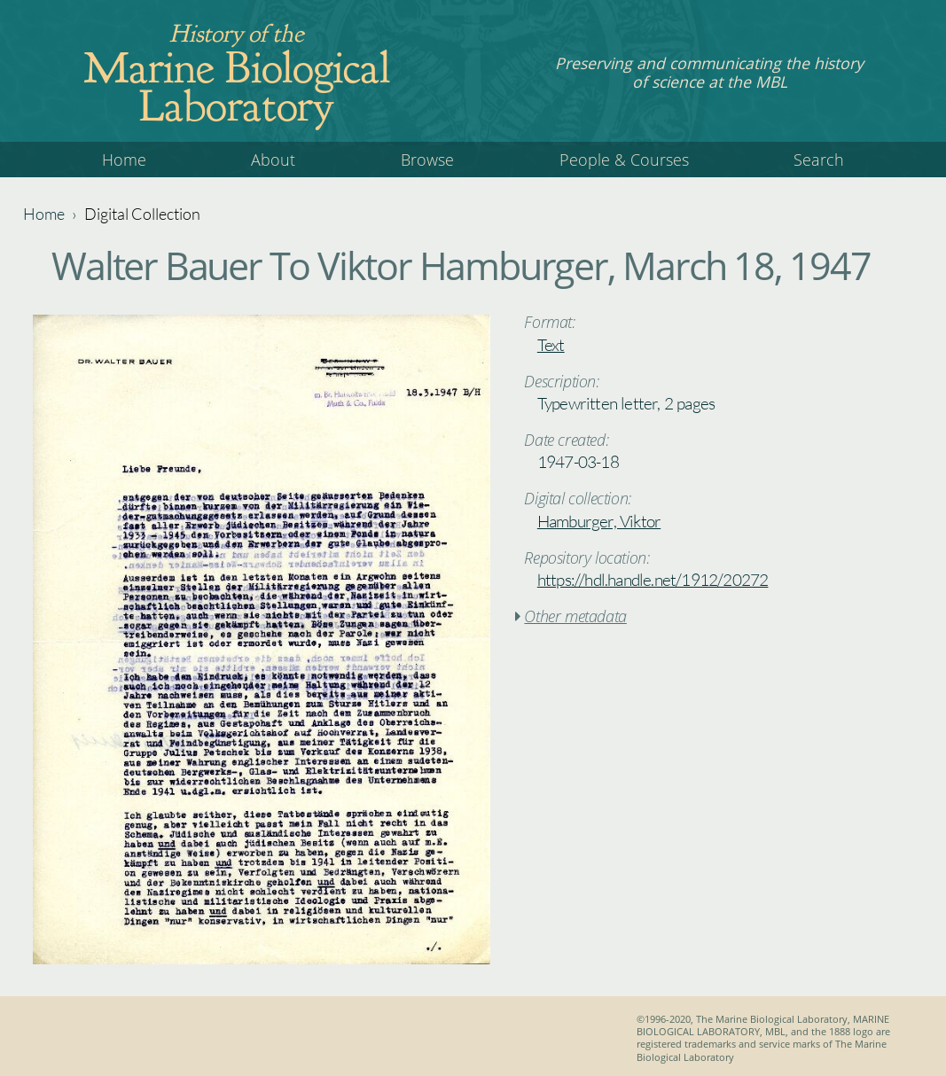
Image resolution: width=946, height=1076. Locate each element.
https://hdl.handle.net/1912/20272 (653, 579)
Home (124, 159)
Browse (427, 159)
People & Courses (624, 159)
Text (551, 344)
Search (819, 159)
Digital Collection (142, 213)
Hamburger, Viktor (599, 521)
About (273, 159)
